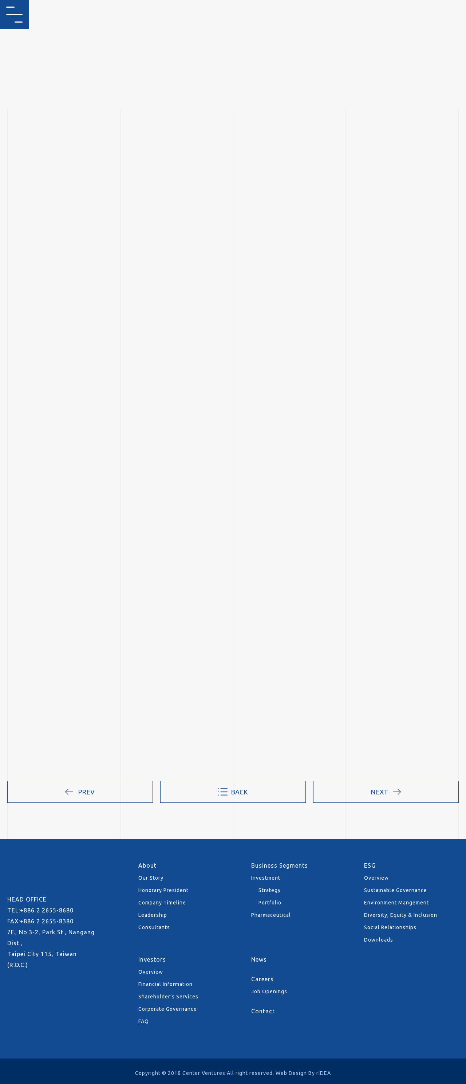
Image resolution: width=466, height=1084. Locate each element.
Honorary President (163, 890)
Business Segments (279, 865)
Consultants (154, 927)
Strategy (269, 890)
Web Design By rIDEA (303, 1073)
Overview (376, 878)
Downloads (378, 940)
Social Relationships (390, 927)
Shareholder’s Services (168, 996)
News (259, 959)
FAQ (143, 1021)
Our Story (150, 878)
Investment (265, 878)
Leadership (152, 915)
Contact (263, 1011)
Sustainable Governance (395, 890)
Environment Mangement (396, 903)
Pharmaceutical (271, 915)
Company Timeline (162, 903)
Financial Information (165, 984)
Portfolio (269, 903)
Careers (262, 979)
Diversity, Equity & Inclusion (400, 915)
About (147, 865)
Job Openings (269, 991)
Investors (152, 959)
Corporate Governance (167, 1009)
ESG (370, 865)
